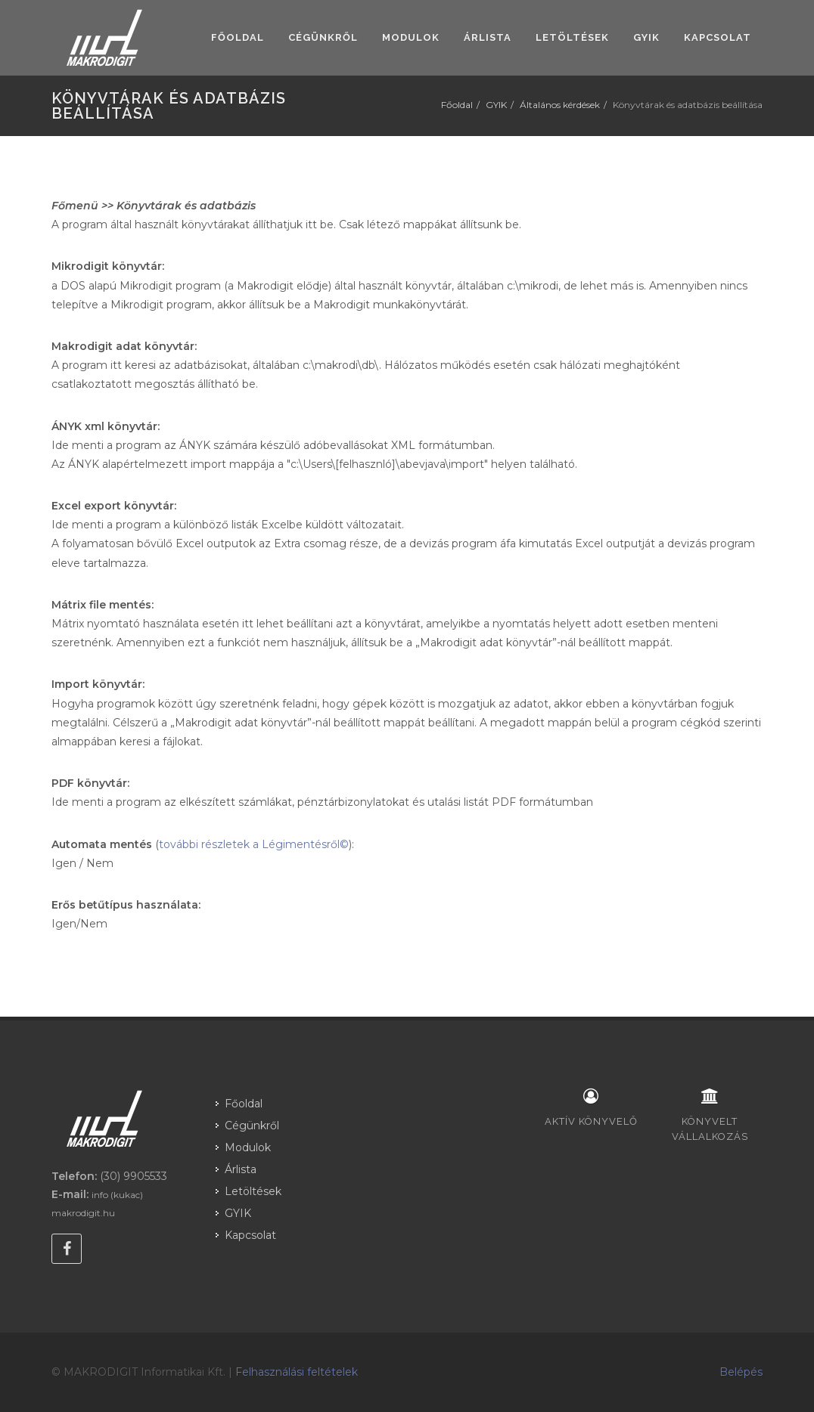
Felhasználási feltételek (296, 1372)
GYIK (496, 104)
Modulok (248, 1147)
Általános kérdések (560, 104)
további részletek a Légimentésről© (254, 844)
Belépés (741, 1372)
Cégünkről (252, 1125)
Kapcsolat (250, 1235)
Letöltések (253, 1191)
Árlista (240, 1169)
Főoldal (457, 104)
